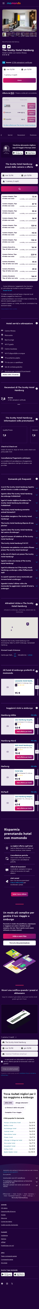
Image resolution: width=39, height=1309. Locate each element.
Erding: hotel (8, 1149)
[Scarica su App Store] (19, 1274)
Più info (34, 715)
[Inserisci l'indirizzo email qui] (21, 1053)
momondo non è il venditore (20, 1178)
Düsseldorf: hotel (9, 1146)
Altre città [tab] (8, 1103)
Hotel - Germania (29, 1194)
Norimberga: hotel (10, 1128)
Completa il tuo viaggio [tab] (13, 1112)
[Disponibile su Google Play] (17, 153)
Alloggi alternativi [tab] (21, 1103)
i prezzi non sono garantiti (10, 1172)
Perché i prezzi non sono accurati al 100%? (20, 1185)
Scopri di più (7, 290)
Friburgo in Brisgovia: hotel (13, 1140)
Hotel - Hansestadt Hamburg (12, 1195)
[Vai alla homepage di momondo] (14, 3)
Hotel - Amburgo (28, 1195)
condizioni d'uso (24, 1073)
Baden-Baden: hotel (10, 1152)
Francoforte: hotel (10, 1134)
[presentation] (30, 152)
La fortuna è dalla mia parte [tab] (14, 1107)
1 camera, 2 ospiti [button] (10, 75)
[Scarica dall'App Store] (30, 153)
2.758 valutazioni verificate (22, 62)
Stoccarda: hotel (9, 1143)
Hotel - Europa (17, 1194)
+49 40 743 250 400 (9, 59)
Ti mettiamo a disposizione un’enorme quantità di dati (20, 1182)
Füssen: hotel (8, 1137)
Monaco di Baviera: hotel (12, 1122)
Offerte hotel (6, 1194)
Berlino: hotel (8, 1125)
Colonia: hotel (8, 1131)
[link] (24, 731)
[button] (3, 3)
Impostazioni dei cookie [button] (9, 309)
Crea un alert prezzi (16, 882)
